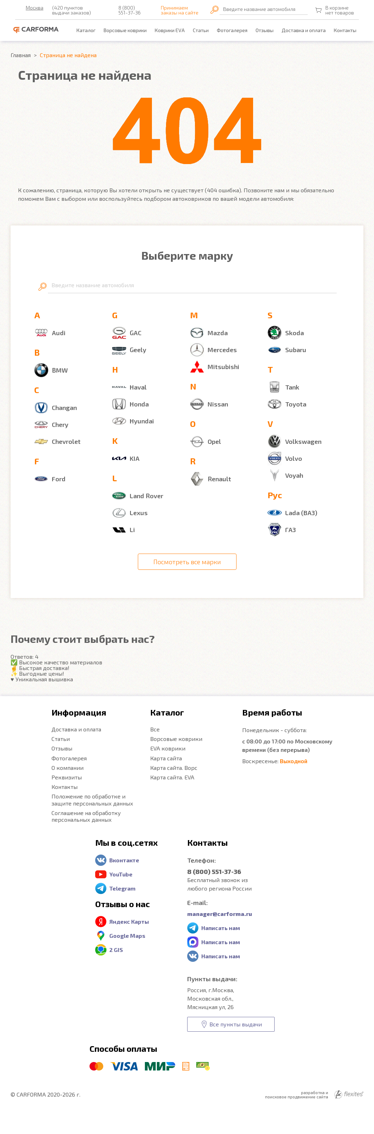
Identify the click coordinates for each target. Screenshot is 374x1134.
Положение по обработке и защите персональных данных (92, 799)
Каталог (86, 30)
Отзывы (265, 30)
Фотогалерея (232, 30)
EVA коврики (167, 748)
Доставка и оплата (304, 30)
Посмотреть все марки (187, 562)
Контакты (345, 30)
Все (155, 729)
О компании (67, 767)
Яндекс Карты (129, 921)
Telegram (122, 888)
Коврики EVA (170, 30)
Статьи (201, 30)
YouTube (121, 874)
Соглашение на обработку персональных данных (86, 816)
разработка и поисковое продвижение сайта (314, 1094)
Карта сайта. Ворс (173, 767)
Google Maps (127, 935)
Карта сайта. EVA (172, 777)
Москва (34, 8)
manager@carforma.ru (219, 913)
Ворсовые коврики (125, 30)
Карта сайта (166, 758)
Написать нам (220, 927)
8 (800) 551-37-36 (129, 10)
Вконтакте (124, 860)
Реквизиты (66, 777)
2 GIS (116, 949)
